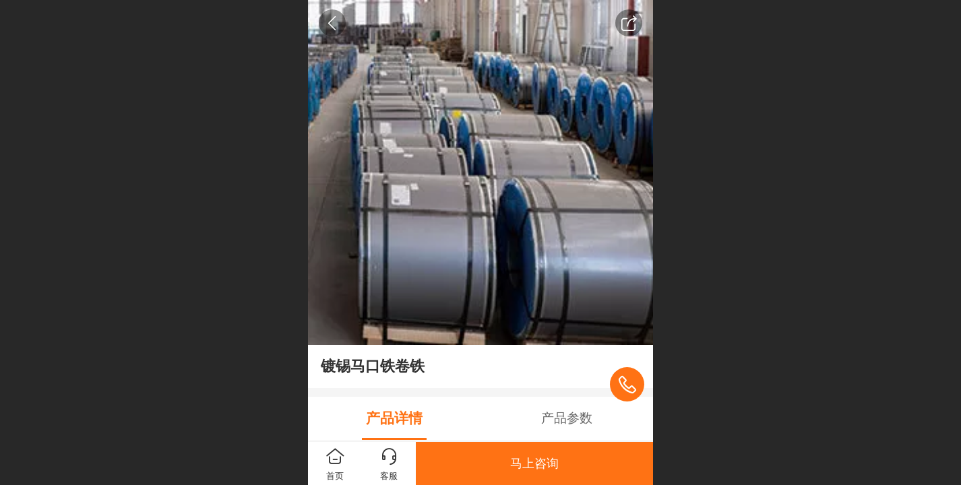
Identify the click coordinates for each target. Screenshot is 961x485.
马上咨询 (534, 463)
